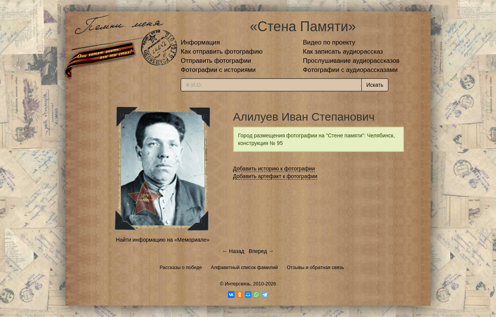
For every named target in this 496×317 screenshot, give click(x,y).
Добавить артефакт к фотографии (275, 176)
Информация (200, 42)
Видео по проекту (329, 42)
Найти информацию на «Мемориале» (162, 240)
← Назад (233, 251)
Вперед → (261, 251)
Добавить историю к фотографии (274, 169)
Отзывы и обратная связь (315, 267)
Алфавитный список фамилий (244, 267)
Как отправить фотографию (221, 51)
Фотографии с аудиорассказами (350, 69)
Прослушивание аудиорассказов (351, 60)
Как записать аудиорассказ (343, 51)
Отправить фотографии (216, 60)
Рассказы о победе (181, 267)
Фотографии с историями (218, 69)
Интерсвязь (238, 284)
